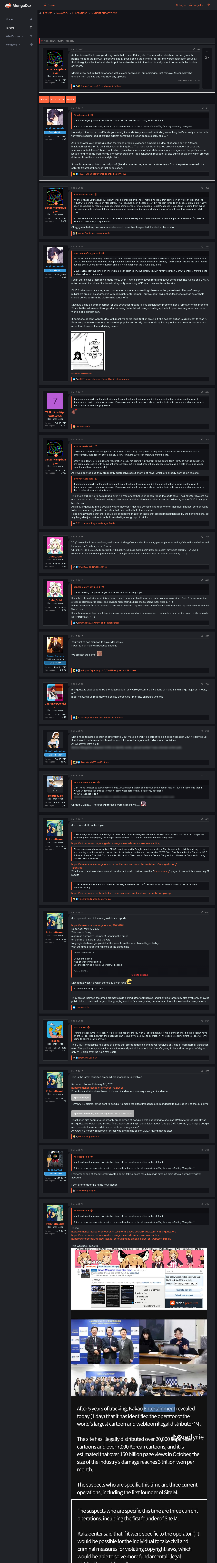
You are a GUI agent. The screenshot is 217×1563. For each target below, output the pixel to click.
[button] (22, 36)
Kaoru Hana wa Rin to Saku (81, 373)
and (94, 233)
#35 (207, 1071)
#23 (207, 246)
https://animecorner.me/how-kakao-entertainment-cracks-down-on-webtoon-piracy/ (121, 893)
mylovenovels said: (84, 194)
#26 (207, 536)
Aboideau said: (81, 115)
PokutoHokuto (55, 839)
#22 (207, 188)
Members (11, 44)
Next (69, 99)
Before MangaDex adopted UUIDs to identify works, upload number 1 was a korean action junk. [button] (126, 747)
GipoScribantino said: (85, 782)
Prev (45, 99)
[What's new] (208, 5)
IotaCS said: (80, 1027)
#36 (207, 1150)
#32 (207, 819)
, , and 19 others (108, 670)
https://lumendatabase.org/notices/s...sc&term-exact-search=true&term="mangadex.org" (124, 864)
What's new (13, 36)
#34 (207, 1020)
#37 (207, 1204)
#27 (207, 580)
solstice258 (55, 795)
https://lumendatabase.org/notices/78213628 (97, 1087)
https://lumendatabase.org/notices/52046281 (97, 925)
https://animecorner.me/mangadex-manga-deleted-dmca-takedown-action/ (115, 843)
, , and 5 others (95, 762)
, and (102, 174)
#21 (207, 108)
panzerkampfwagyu (55, 29)
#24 (207, 392)
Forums (10, 27)
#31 (207, 775)
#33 (207, 912)
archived (77, 867)
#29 (207, 683)
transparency (161, 871)
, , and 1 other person (103, 379)
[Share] (194, 49)
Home (9, 19)
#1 (199, 49)
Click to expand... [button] (140, 974)
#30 (207, 731)
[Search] (50, 5)
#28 (207, 636)
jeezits (55, 1040)
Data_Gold (55, 556)
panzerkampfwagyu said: (87, 253)
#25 (207, 439)
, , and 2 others (101, 86)
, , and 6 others (100, 717)
